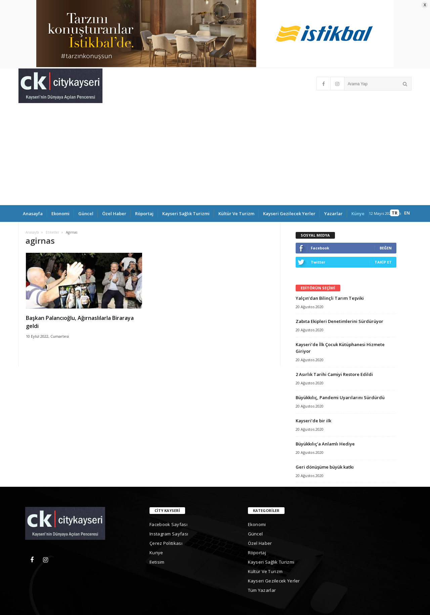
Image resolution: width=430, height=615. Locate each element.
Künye (357, 213)
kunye (156, 553)
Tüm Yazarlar (262, 590)
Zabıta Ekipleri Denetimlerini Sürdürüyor (339, 321)
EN (407, 213)
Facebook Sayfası (168, 524)
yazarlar (333, 213)
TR (394, 213)
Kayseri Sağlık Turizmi (186, 213)
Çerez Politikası (165, 543)
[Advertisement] (215, 155)
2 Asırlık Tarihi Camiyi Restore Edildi (334, 374)
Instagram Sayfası (168, 534)
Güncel (85, 213)
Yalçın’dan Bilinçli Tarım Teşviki (330, 298)
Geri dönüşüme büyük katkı (325, 467)
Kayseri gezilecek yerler (289, 213)
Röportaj (144, 213)
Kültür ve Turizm (236, 213)
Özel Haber (114, 213)
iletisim (156, 562)
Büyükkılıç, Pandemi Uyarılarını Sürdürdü (340, 397)
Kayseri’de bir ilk (313, 421)
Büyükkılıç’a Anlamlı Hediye (325, 444)
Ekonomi (60, 213)
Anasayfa (33, 213)
